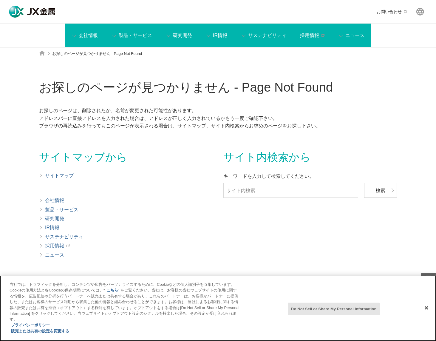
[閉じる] (426, 310)
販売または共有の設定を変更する (40, 334)
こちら (112, 293)
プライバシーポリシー (30, 328)
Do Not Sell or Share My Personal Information (334, 312)
